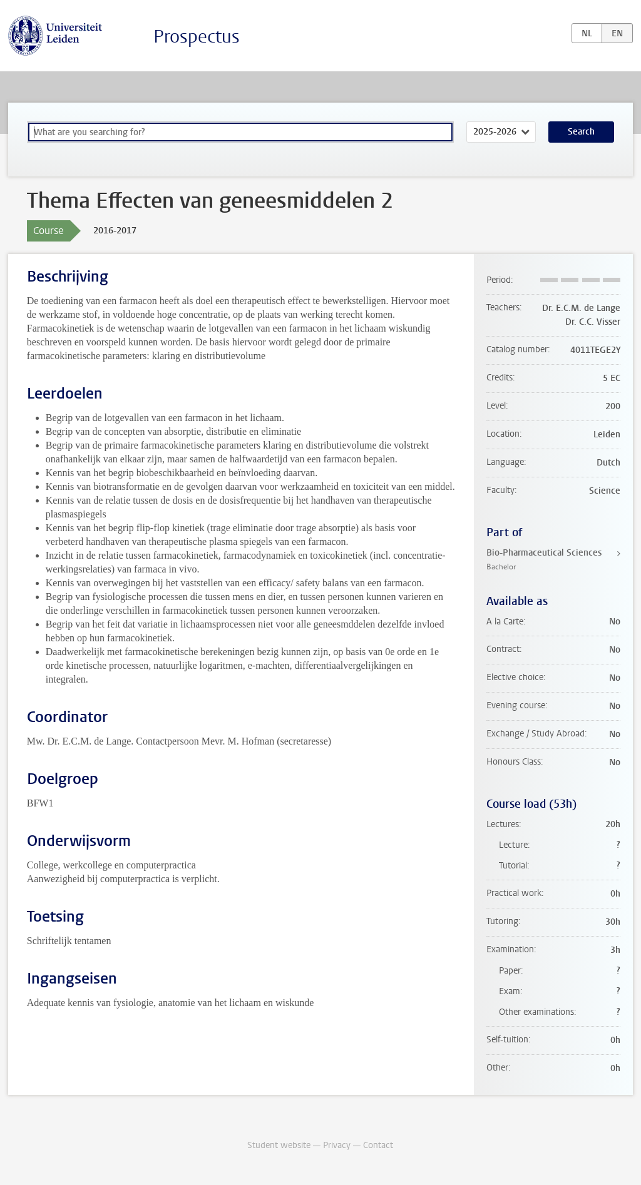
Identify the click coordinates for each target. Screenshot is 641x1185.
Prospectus (196, 36)
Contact (378, 1145)
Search (581, 132)
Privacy (337, 1145)
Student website (278, 1145)
